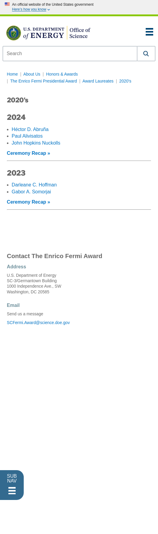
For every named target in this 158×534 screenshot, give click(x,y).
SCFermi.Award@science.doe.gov (38, 322)
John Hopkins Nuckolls (36, 142)
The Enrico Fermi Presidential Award (43, 81)
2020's (125, 81)
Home (12, 74)
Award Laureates (98, 81)
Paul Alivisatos (27, 136)
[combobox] (70, 53)
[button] (146, 53)
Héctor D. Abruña (30, 129)
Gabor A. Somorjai (31, 191)
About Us (31, 74)
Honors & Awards (62, 74)
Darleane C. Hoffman (34, 184)
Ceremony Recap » (28, 153)
